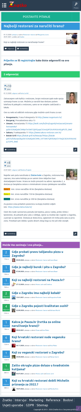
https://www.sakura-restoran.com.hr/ (45, 132)
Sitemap (42, 405)
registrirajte (28, 60)
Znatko (22, 37)
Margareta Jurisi (43, 35)
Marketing (36, 400)
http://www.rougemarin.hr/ (50, 117)
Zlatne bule (36, 175)
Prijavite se (10, 60)
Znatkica (49, 284)
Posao (38, 330)
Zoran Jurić (50, 374)
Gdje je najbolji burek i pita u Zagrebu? (39, 267)
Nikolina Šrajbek (25, 170)
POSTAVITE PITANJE (36, 16)
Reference (53, 400)
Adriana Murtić (55, 310)
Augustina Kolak (55, 297)
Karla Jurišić (24, 93)
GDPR (30, 405)
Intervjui (20, 400)
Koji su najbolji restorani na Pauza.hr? (38, 280)
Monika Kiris (54, 389)
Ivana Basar (54, 260)
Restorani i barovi (29, 35)
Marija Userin (54, 357)
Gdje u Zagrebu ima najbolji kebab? (36, 293)
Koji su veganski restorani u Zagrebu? (38, 352)
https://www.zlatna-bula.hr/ (20, 207)
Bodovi (68, 400)
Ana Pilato (45, 330)
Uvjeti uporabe (12, 405)
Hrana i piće (40, 284)
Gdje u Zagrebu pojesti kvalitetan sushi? (40, 306)
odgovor (15, 93)
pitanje (14, 35)
